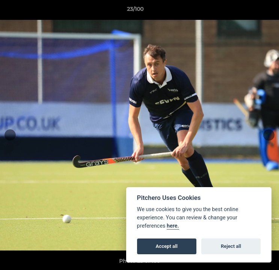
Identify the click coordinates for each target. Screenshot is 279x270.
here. (173, 226)
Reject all (231, 246)
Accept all (167, 246)
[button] (251, 11)
